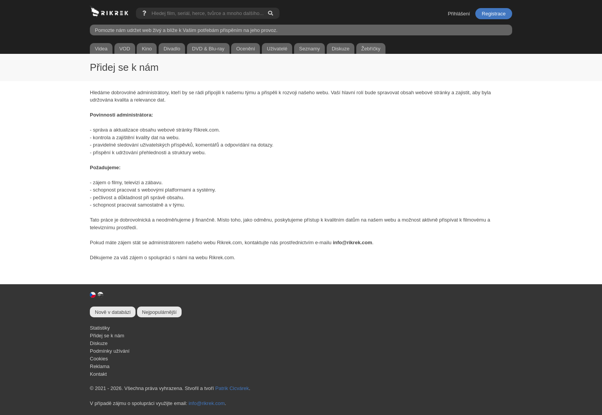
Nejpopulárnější (159, 312)
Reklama (99, 366)
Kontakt (98, 374)
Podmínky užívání (109, 351)
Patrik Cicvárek (232, 388)
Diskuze (99, 343)
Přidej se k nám (107, 335)
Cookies (99, 359)
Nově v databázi (113, 312)
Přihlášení (459, 14)
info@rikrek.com (207, 403)
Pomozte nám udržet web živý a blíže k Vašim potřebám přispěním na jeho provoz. (186, 30)
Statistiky (100, 328)
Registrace (494, 14)
